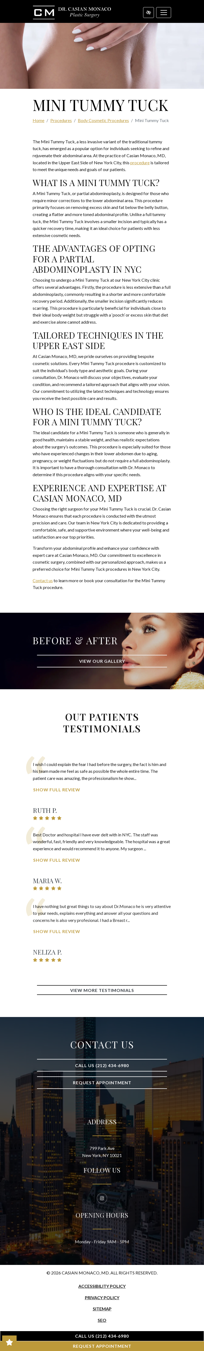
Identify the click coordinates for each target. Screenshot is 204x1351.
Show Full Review (56, 832)
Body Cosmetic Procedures (103, 120)
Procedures (61, 120)
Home (38, 120)
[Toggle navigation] (163, 12)
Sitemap (102, 1308)
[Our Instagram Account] (102, 1229)
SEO (102, 1320)
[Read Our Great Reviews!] (9, 1342)
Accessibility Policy (102, 1286)
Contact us (43, 580)
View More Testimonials (102, 990)
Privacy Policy (102, 1297)
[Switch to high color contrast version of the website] (148, 12)
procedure (140, 162)
